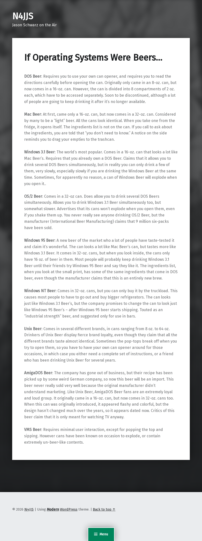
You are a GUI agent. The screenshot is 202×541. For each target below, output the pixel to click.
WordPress (68, 509)
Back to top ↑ (104, 509)
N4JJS (22, 16)
